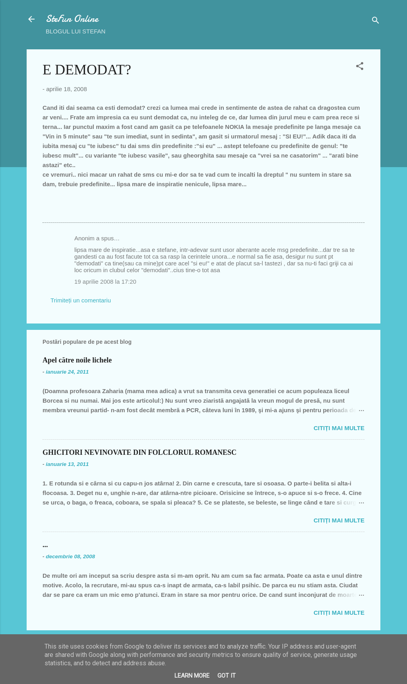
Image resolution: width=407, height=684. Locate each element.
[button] (359, 67)
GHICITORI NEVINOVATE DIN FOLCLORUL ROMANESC (139, 452)
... (45, 545)
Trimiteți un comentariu (80, 300)
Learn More (191, 675)
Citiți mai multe (339, 428)
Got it (226, 675)
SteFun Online (72, 18)
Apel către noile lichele (77, 360)
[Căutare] (375, 22)
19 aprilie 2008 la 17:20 (105, 281)
